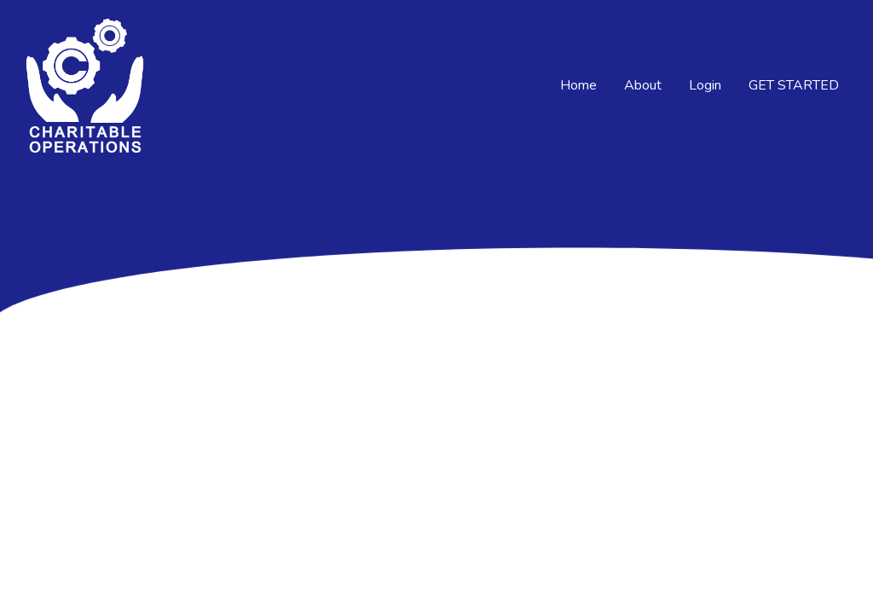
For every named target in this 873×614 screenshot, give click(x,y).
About (643, 85)
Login (705, 85)
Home (578, 85)
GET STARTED (794, 85)
